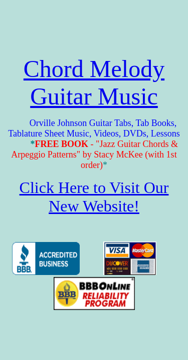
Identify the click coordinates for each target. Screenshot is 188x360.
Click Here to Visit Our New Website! (94, 196)
